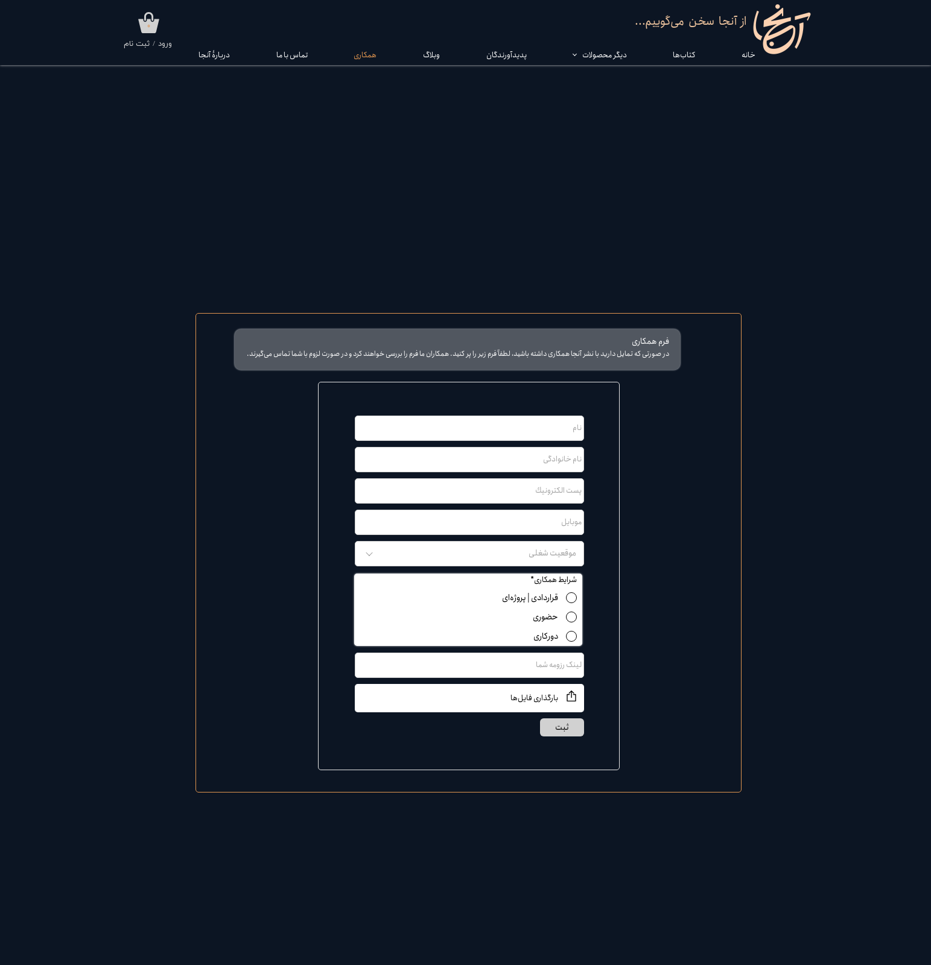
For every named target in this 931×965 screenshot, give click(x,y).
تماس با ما (292, 55)
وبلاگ (431, 55)
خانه (748, 55)
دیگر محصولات (604, 55)
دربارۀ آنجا (214, 55)
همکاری (365, 55)
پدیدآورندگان (506, 55)
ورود (165, 44)
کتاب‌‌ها (684, 55)
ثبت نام (137, 44)
